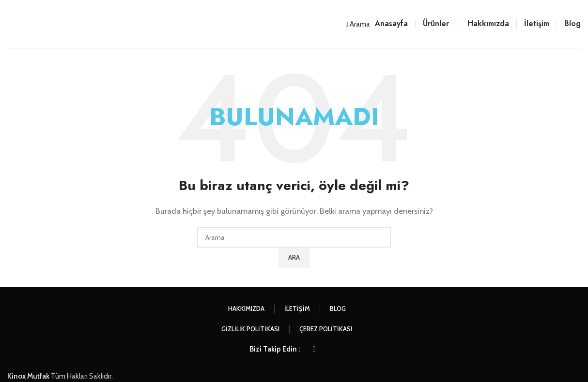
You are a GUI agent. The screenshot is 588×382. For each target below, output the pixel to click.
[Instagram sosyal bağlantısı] (314, 349)
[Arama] (358, 24)
